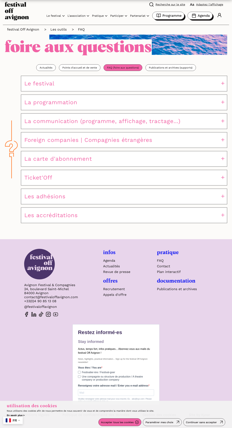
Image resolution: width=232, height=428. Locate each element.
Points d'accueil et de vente (79, 67)
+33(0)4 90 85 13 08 (40, 301)
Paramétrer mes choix (159, 422)
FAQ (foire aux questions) (123, 67)
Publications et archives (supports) (171, 67)
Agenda (200, 15)
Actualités (46, 67)
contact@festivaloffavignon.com (51, 297)
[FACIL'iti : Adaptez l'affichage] (206, 4)
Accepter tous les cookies (117, 422)
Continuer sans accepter (201, 422)
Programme (168, 15)
